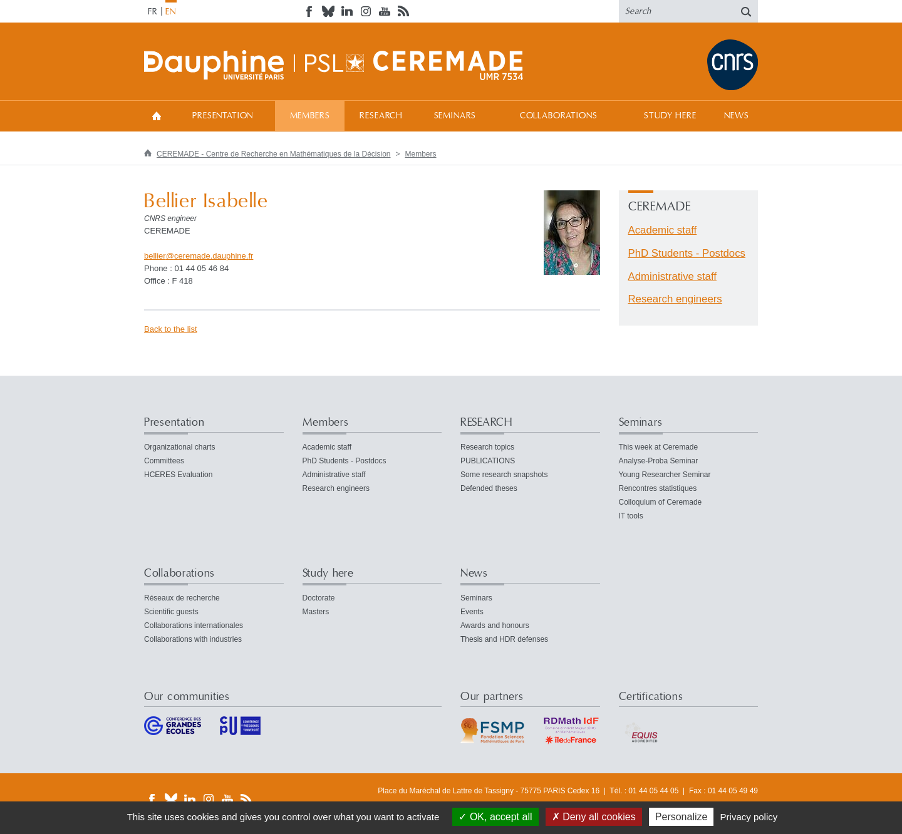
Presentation (222, 115)
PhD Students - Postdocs (687, 253)
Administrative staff (672, 276)
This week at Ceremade (658, 447)
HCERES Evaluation (178, 474)
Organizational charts (179, 447)
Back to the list (170, 329)
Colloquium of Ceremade (660, 502)
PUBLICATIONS (487, 460)
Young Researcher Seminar (665, 474)
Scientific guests (171, 611)
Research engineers (675, 299)
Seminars (455, 115)
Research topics (487, 447)
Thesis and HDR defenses (504, 639)
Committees (164, 460)
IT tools (631, 516)
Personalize (681, 816)
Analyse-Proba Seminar (658, 460)
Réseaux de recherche (182, 598)
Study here (670, 115)
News (736, 115)
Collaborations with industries (193, 639)
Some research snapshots (503, 474)
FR (153, 12)
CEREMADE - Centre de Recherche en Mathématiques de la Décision (274, 154)
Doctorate (319, 598)
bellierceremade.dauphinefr (198, 255)
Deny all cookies (594, 816)
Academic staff (662, 230)
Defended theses (488, 488)
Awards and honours (494, 625)
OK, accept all (495, 816)
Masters (316, 611)
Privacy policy (749, 816)
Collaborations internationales (193, 625)
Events (472, 611)
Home (156, 115)
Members (310, 115)
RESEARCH (381, 115)
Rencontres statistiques (658, 488)
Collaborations (559, 115)
